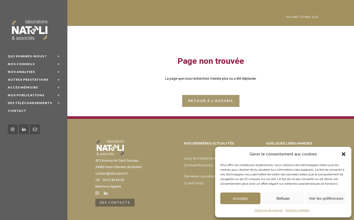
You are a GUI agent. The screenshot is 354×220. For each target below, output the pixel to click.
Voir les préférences (326, 198)
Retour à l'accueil (210, 101)
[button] (343, 154)
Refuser (283, 198)
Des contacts (115, 202)
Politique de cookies (268, 210)
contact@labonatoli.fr (111, 173)
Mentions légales (297, 210)
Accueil (292, 17)
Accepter (240, 198)
